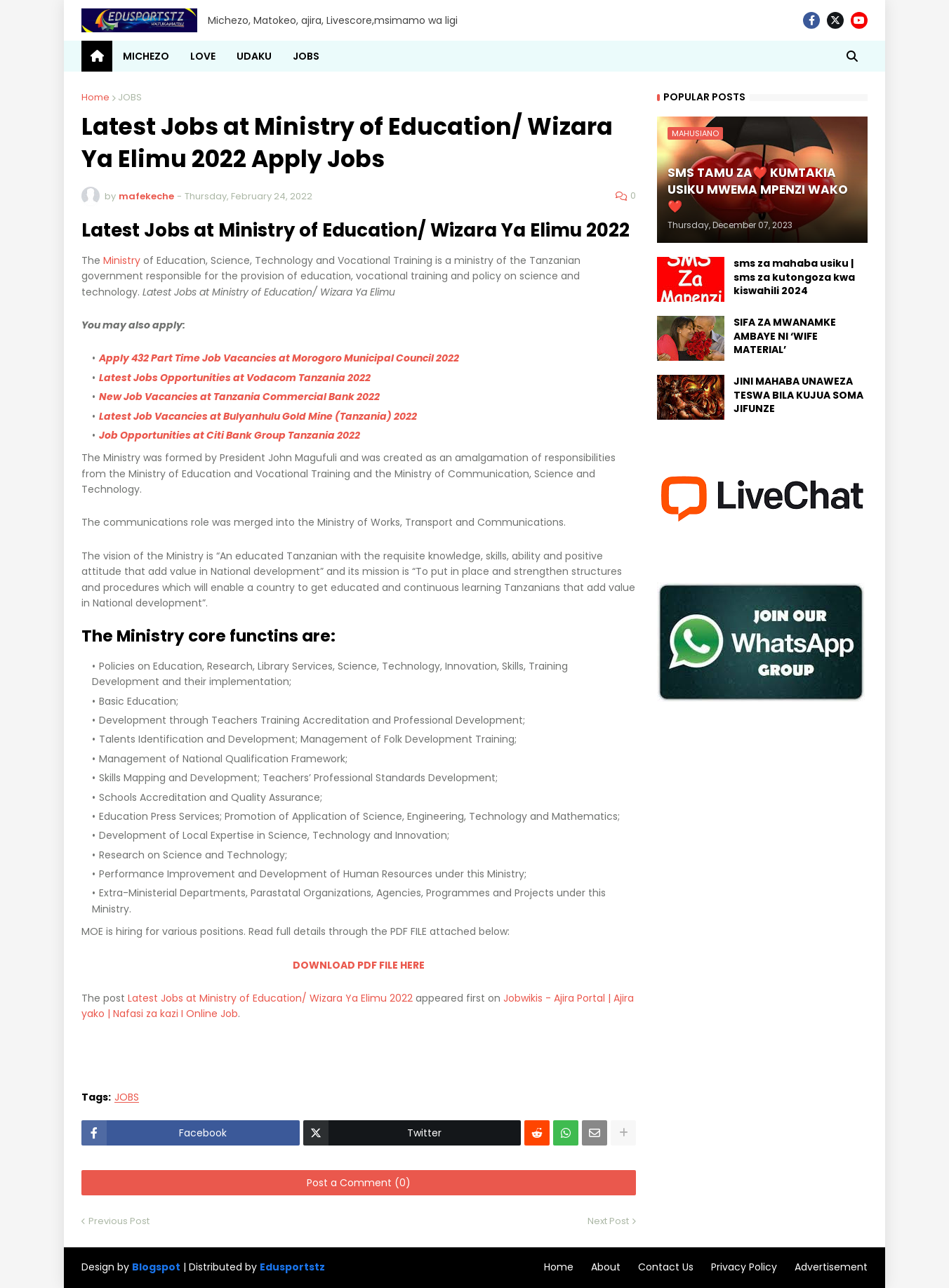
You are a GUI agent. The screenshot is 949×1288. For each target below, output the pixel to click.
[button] (852, 56)
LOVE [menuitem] (202, 56)
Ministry (121, 260)
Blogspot (156, 1267)
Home (95, 97)
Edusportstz (292, 1267)
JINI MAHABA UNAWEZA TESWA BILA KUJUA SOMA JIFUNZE (798, 395)
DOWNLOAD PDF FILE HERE (359, 965)
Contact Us (666, 1267)
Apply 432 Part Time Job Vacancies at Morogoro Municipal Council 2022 (279, 358)
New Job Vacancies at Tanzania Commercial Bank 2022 (239, 397)
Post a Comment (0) (359, 1183)
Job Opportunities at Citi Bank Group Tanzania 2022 (229, 435)
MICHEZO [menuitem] (146, 56)
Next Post (608, 1221)
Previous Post (119, 1221)
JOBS (130, 97)
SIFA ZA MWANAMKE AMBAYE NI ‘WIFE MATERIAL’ (785, 336)
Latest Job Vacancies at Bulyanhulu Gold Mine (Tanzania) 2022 (258, 416)
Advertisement (831, 1267)
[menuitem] (96, 56)
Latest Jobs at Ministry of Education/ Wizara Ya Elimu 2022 (270, 998)
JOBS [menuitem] (306, 56)
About (605, 1267)
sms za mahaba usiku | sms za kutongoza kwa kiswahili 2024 (794, 277)
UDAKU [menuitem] (254, 56)
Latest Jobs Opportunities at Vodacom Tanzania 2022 (235, 378)
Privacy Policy (744, 1267)
